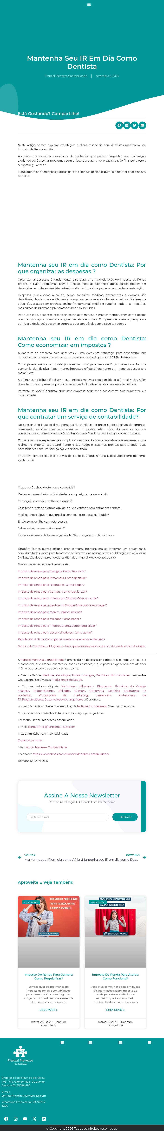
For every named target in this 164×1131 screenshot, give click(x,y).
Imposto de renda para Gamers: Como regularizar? (52, 591)
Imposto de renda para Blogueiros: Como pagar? (51, 584)
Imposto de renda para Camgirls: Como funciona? (52, 571)
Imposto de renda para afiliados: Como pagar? (49, 619)
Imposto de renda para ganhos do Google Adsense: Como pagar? (62, 605)
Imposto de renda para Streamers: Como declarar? (52, 578)
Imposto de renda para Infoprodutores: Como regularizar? (57, 625)
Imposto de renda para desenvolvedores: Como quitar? (55, 632)
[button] (89, 4)
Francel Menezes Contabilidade (45, 747)
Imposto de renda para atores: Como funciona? (50, 612)
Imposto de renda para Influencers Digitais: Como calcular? (58, 598)
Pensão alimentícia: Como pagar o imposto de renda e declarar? (61, 639)
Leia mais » (49, 1010)
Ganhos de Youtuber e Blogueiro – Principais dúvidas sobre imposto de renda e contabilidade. (82, 646)
